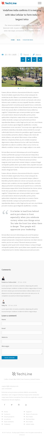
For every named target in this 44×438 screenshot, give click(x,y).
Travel (26, 55)
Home (13, 40)
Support (29, 411)
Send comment (9, 357)
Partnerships (30, 419)
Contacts (7, 414)
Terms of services (32, 414)
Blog (18, 40)
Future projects (9, 416)
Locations (7, 419)
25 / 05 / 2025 (10, 55)
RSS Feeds (29, 416)
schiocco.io (22, 435)
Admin (38, 55)
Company (7, 424)
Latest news (30, 424)
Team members (9, 421)
